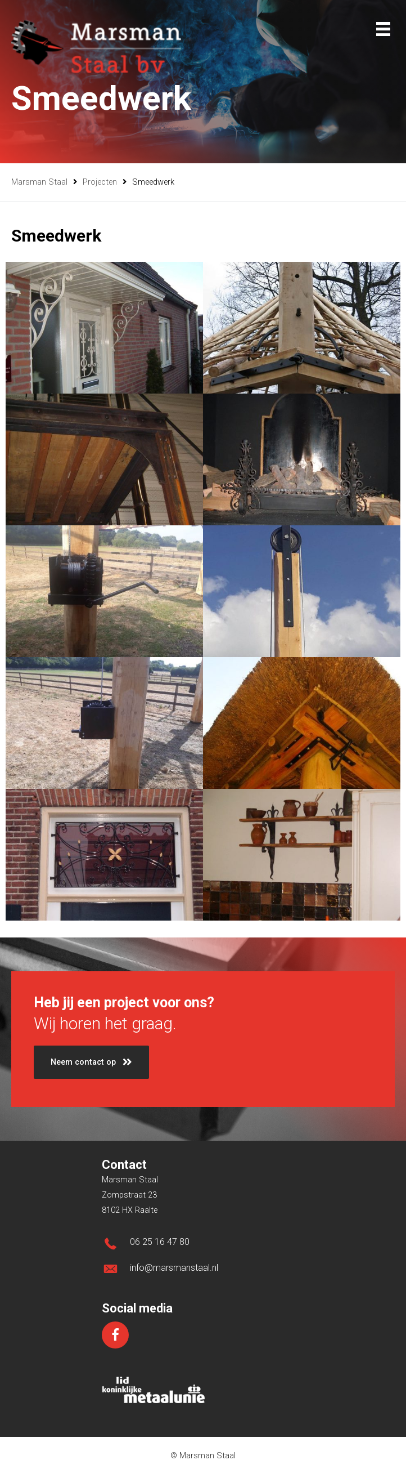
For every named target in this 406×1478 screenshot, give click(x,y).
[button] (91, 1062)
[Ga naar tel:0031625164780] (203, 1245)
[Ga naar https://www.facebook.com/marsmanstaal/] (115, 1334)
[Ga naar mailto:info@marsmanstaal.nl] (203, 1271)
